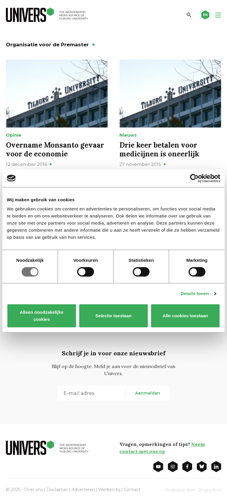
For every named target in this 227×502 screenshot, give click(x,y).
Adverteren (83, 490)
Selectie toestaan (113, 315)
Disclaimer (57, 490)
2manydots (209, 490)
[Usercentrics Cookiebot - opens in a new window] (194, 178)
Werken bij (109, 490)
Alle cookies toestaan (185, 315)
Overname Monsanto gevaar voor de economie (55, 149)
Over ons (33, 490)
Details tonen (195, 293)
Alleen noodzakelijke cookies (42, 316)
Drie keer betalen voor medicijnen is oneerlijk (159, 149)
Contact (132, 490)
